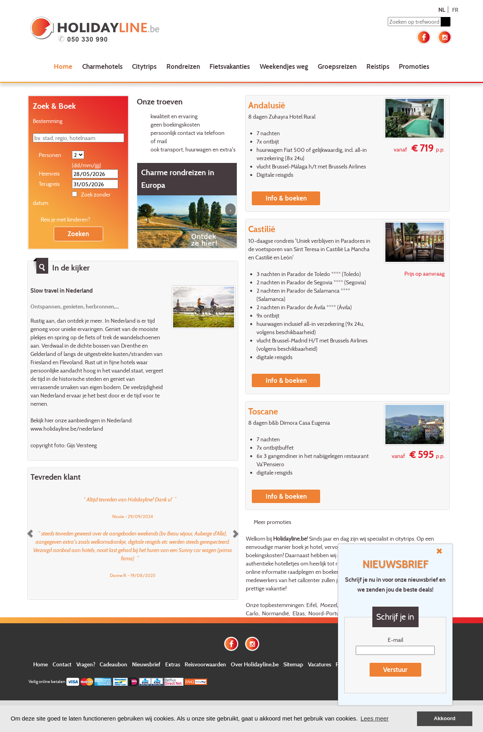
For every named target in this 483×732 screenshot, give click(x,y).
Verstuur (395, 669)
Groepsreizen (337, 66)
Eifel (311, 604)
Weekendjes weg (284, 66)
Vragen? (85, 664)
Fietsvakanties (229, 66)
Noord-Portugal (327, 613)
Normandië (275, 613)
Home (63, 66)
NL (441, 9)
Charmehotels (102, 66)
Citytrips (144, 66)
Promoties (414, 66)
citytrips (404, 538)
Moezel (328, 604)
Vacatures (319, 664)
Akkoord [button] (445, 718)
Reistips (377, 66)
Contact (62, 664)
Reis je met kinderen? (65, 219)
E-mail (395, 639)
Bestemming (47, 120)
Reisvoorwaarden (205, 664)
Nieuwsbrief (146, 664)
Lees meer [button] (374, 718)
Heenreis (49, 173)
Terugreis (49, 183)
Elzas (298, 613)
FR (455, 9)
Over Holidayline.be (255, 664)
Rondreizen (183, 66)
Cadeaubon (113, 664)
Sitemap (293, 664)
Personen (50, 154)
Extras (172, 664)
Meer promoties (272, 521)
